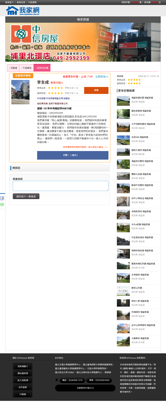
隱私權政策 (23, 373)
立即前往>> (101, 76)
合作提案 (22, 387)
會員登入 (9, 2)
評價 (96, 90)
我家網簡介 (23, 366)
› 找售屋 (13, 68)
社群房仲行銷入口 (85, 388)
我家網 (31, 10)
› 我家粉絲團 (42, 68)
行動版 (23, 394)
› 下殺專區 (26, 68)
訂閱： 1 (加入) (70, 155)
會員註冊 (21, 2)
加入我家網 (23, 380)
